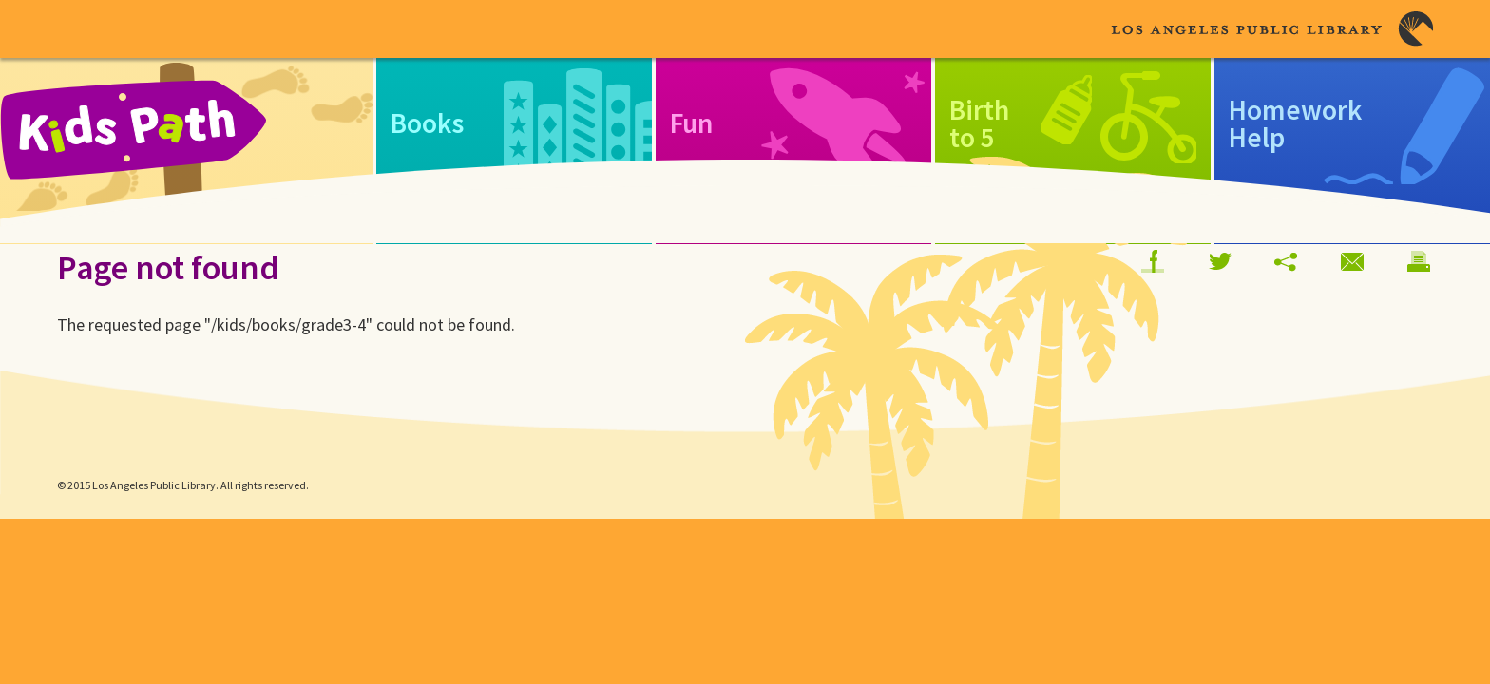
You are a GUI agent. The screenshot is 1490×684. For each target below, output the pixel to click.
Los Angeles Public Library (1272, 29)
